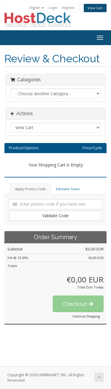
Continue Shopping (86, 316)
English (36, 7)
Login (53, 7)
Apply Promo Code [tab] (30, 189)
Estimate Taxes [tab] (68, 189)
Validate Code (55, 215)
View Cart (95, 8)
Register (68, 7)
